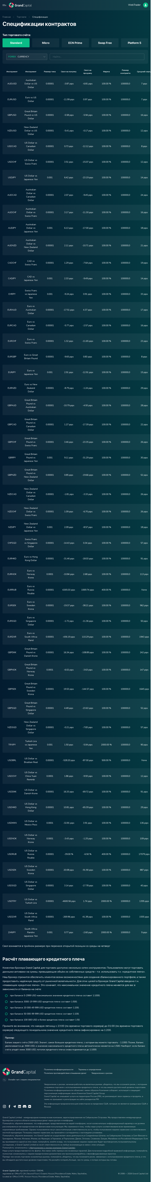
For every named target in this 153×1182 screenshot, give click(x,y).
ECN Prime (75, 42)
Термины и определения (89, 1069)
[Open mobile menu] (4, 5)
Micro (45, 42)
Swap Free (105, 42)
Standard (16, 42)
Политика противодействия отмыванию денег (65, 1073)
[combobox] (26, 57)
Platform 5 (134, 42)
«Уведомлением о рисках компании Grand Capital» (52, 1148)
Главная (7, 16)
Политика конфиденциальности (58, 1069)
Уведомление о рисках (101, 1073)
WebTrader (134, 5)
